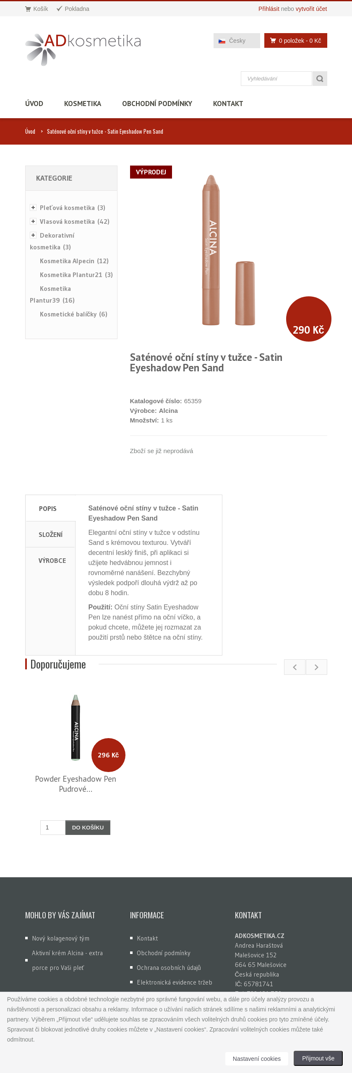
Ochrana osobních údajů (169, 968)
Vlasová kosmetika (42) (75, 221)
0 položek (293, 40)
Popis (48, 508)
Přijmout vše (318, 1058)
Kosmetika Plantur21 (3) (76, 274)
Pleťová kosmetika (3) (73, 207)
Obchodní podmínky (157, 103)
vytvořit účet (311, 8)
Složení (51, 534)
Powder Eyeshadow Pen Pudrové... (75, 784)
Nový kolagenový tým (60, 938)
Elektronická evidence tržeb (174, 982)
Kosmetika (82, 103)
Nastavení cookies (257, 1058)
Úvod (34, 103)
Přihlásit (268, 8)
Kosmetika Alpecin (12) (74, 261)
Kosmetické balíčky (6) (74, 314)
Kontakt (228, 103)
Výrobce (52, 560)
